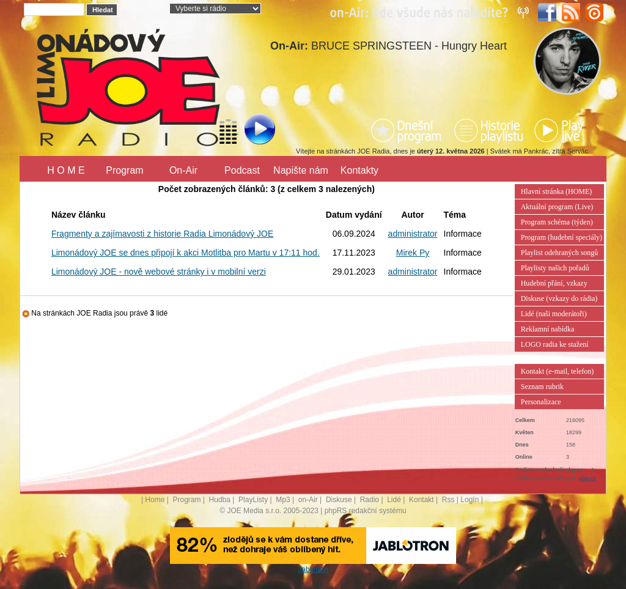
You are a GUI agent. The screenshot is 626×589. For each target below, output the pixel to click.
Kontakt (421, 499)
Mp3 (283, 499)
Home (154, 499)
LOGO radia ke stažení (555, 344)
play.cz (587, 478)
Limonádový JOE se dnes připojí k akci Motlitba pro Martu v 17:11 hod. (185, 252)
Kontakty (359, 170)
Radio (369, 499)
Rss (448, 499)
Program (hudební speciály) (561, 237)
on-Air (308, 499)
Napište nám (300, 170)
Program (124, 170)
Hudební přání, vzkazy (554, 283)
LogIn (469, 499)
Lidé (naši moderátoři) (554, 313)
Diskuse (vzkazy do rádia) (559, 298)
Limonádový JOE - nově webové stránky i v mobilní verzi (158, 271)
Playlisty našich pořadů (555, 268)
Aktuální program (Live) (557, 206)
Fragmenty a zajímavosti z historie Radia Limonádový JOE (162, 234)
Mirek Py (412, 252)
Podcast (242, 170)
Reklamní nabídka (548, 329)
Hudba (219, 499)
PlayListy (253, 499)
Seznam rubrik (542, 386)
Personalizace (541, 402)
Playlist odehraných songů (559, 252)
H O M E (65, 170)
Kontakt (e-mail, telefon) (557, 371)
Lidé (394, 499)
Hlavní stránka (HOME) (556, 191)
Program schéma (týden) (557, 222)
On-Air (183, 170)
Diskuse (339, 499)
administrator (413, 234)
